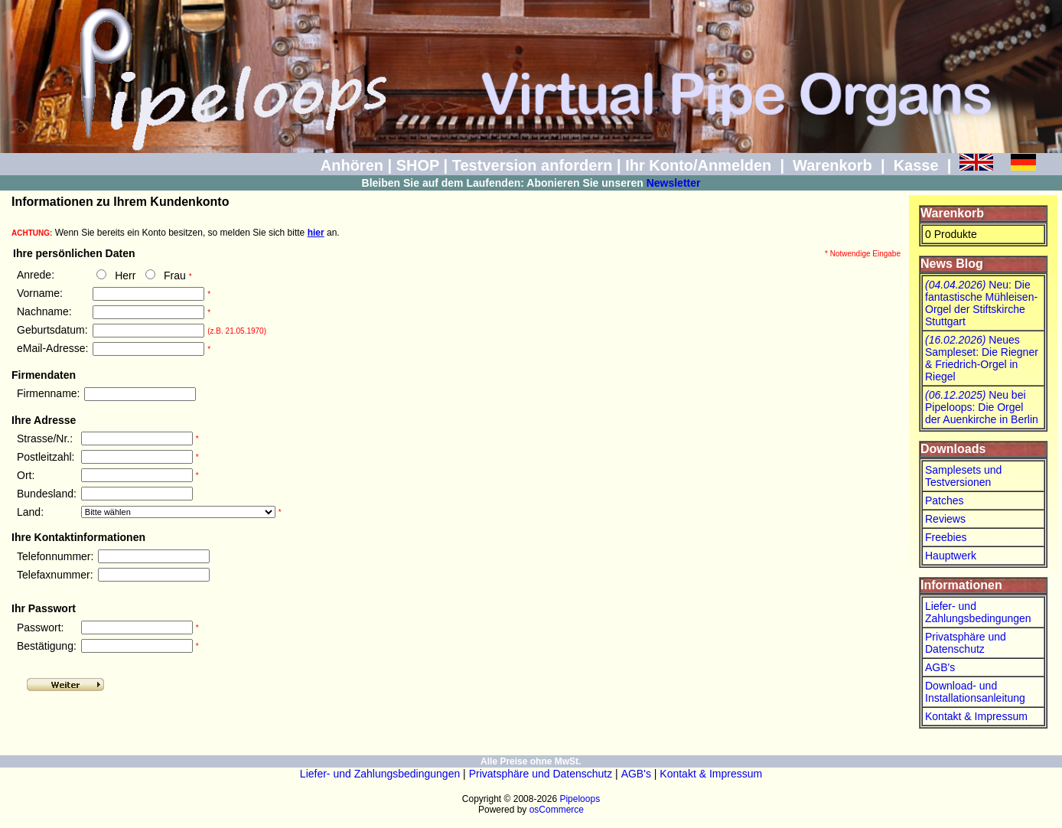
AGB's (940, 667)
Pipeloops (579, 799)
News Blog (951, 263)
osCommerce (556, 809)
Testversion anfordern (532, 165)
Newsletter (674, 183)
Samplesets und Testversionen (963, 476)
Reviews (945, 519)
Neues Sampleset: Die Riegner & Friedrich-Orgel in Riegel (981, 358)
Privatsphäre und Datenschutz (965, 643)
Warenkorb (832, 165)
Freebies (945, 537)
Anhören (352, 165)
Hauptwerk (950, 555)
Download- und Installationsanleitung (975, 692)
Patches (944, 500)
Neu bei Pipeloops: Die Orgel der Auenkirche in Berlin (981, 407)
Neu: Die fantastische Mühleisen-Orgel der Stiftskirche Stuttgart (981, 303)
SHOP (417, 165)
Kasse (916, 165)
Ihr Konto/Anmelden (698, 165)
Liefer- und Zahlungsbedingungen (978, 612)
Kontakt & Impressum (976, 716)
